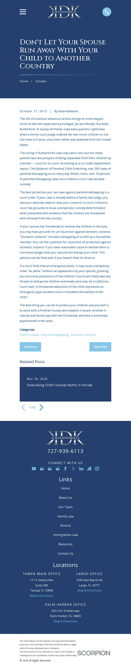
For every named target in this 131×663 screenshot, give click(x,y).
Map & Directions (41, 596)
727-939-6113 (65, 451)
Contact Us (65, 553)
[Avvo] (89, 469)
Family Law (65, 516)
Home (65, 488)
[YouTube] (34, 469)
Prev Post (30, 347)
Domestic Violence (83, 335)
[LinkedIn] (81, 469)
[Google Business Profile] (42, 469)
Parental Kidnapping (54, 335)
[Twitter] (73, 469)
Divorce (65, 525)
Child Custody (29, 335)
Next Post (100, 347)
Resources (65, 544)
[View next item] (41, 407)
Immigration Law (65, 535)
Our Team (65, 507)
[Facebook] (65, 469)
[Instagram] (97, 469)
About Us (65, 498)
